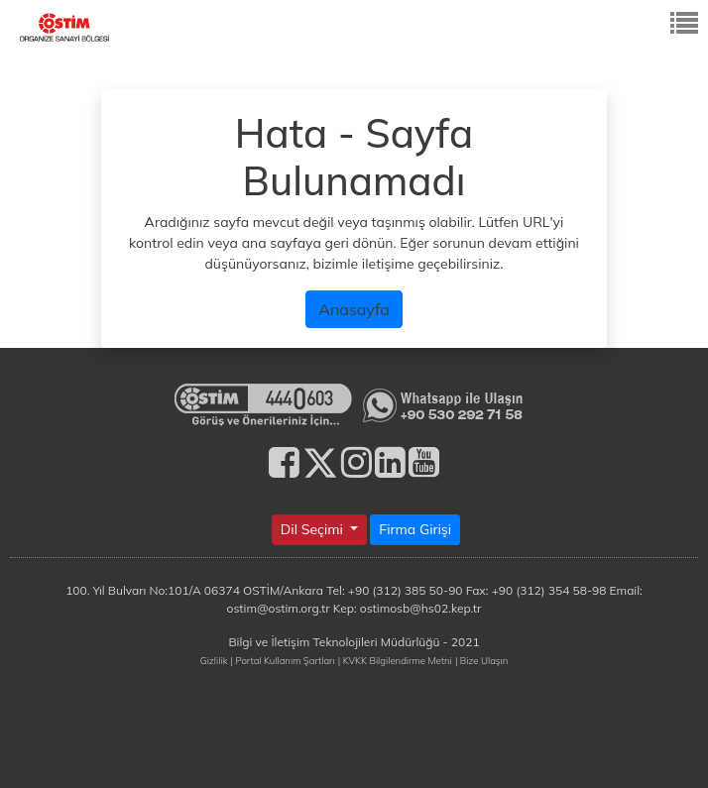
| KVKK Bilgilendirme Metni (395, 660)
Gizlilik (214, 660)
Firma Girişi (415, 529)
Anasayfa (354, 309)
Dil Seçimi (314, 529)
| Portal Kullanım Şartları (283, 660)
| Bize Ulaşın (481, 660)
